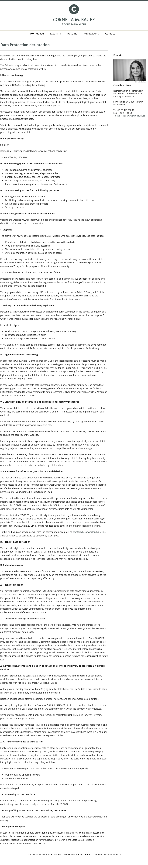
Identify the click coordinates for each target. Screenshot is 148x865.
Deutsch (108, 854)
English (117, 854)
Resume (72, 33)
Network (97, 854)
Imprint (58, 854)
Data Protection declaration (25, 44)
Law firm (55, 33)
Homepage (37, 33)
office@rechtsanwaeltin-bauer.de (129, 115)
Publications (91, 33)
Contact (110, 33)
